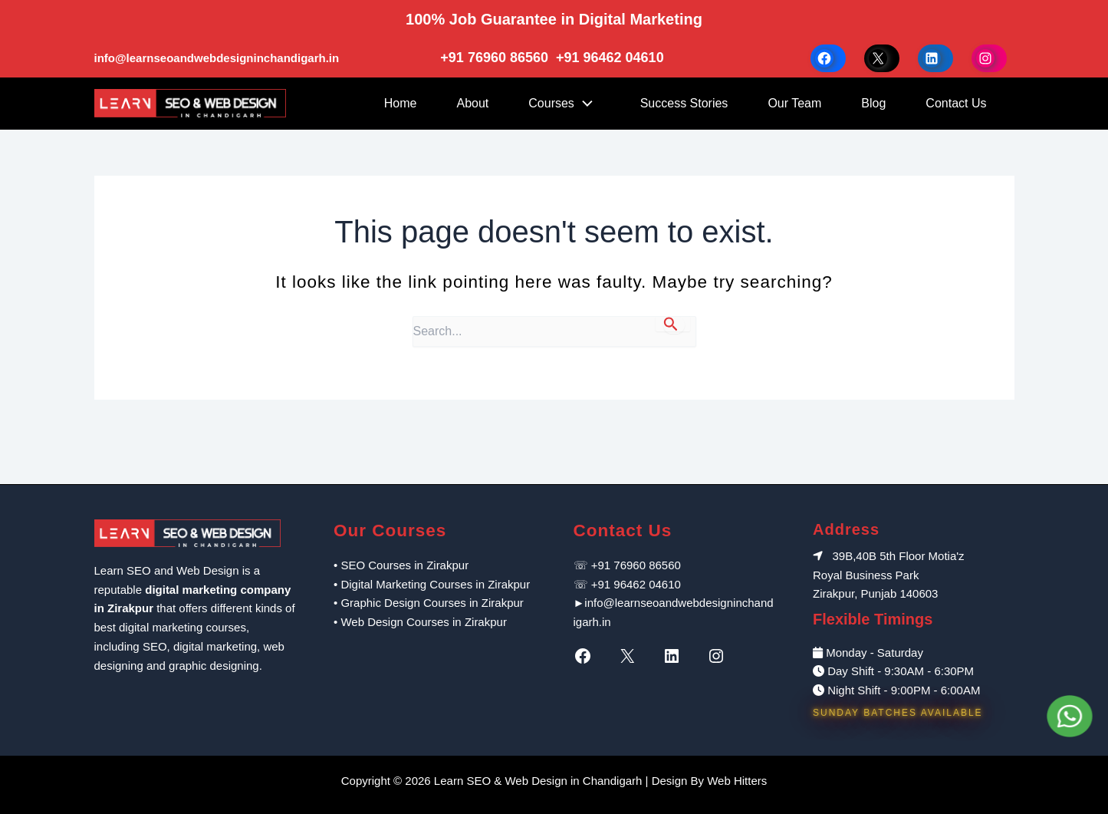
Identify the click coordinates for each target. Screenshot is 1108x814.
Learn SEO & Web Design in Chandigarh (538, 780)
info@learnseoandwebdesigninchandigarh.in (217, 57)
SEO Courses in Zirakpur (404, 565)
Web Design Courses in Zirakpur (423, 621)
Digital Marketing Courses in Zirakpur (435, 584)
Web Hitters (737, 780)
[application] (587, 104)
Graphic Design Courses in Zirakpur (431, 602)
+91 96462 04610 (610, 57)
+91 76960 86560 (496, 57)
